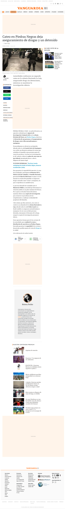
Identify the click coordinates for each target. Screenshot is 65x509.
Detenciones (7, 107)
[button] (3, 12)
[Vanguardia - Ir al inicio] (32, 8)
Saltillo (19, 12)
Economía (60, 12)
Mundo (31, 12)
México (25, 12)
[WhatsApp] (35, 239)
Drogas (6, 110)
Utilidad (54, 12)
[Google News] (20, 239)
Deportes (47, 12)
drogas (38, 228)
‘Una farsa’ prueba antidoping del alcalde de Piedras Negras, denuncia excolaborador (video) (27, 165)
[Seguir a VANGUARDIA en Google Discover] (6, 43)
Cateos (5, 105)
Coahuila (13, 12)
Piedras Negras (5, 46)
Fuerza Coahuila (5, 120)
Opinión (36, 12)
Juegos (7, 12)
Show (41, 12)
